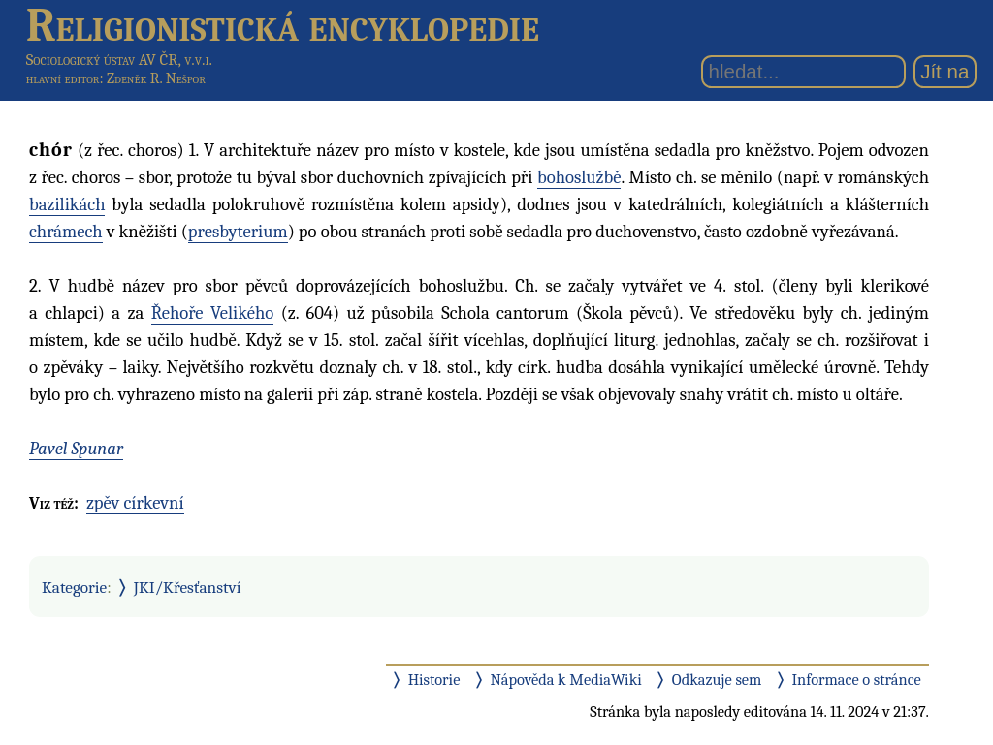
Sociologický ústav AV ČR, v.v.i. (119, 59)
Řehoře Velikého (212, 313)
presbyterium (238, 231)
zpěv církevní (135, 502)
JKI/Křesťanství (187, 587)
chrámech (66, 231)
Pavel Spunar (76, 448)
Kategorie (74, 587)
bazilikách (67, 204)
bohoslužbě (579, 177)
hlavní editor (63, 78)
